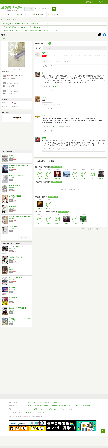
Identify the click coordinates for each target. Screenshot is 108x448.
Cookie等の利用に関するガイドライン (62, 405)
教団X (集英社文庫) (14, 186)
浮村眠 (44, 138)
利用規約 (54, 402)
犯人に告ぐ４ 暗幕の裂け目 (17, 308)
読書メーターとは (31, 402)
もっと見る (24, 237)
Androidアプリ (30, 412)
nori (43, 115)
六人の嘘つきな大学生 (15, 257)
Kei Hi (44, 97)
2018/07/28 (68, 86)
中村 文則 (11, 157)
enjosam (45, 53)
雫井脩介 (11, 310)
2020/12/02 (65, 61)
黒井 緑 (11, 322)
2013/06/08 (65, 104)
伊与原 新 (12, 289)
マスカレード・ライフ (15, 277)
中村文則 (7, 19)
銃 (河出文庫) (13, 206)
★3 (54, 126)
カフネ (11, 267)
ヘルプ (28, 409)
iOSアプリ (41, 412)
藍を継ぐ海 (12, 287)
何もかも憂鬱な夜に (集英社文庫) (18, 165)
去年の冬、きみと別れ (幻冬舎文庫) (19, 216)
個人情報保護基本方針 (41, 405)
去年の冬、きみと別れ (15, 196)
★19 (54, 86)
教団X (11, 155)
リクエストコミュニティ (67, 409)
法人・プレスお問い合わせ (48, 409)
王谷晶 (11, 299)
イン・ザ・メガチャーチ (16, 247)
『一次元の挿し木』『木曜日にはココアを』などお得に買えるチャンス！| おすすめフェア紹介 (30, 30)
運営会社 (28, 405)
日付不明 (67, 126)
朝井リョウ (12, 248)
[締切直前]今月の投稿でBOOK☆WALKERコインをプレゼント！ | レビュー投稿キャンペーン (29, 24)
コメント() (56, 61)
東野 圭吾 (11, 279)
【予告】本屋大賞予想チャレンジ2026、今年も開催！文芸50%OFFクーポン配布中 (27, 27)
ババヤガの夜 (13, 298)
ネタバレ (47, 48)
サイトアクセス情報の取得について (86, 405)
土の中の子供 (13, 226)
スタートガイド (44, 402)
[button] (54, 9)
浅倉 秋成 (11, 259)
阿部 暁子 (11, 269)
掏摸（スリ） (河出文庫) (16, 175)
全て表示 (38, 48)
